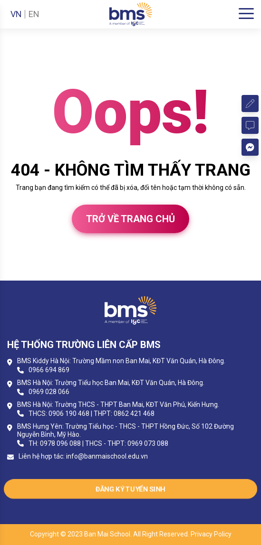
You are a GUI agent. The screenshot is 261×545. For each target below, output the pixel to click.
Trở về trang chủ (130, 219)
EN (34, 14)
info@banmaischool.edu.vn (107, 456)
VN (16, 14)
